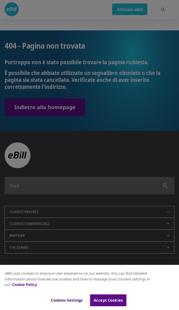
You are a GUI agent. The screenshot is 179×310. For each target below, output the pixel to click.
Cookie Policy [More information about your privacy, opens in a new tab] (24, 288)
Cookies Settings (67, 304)
